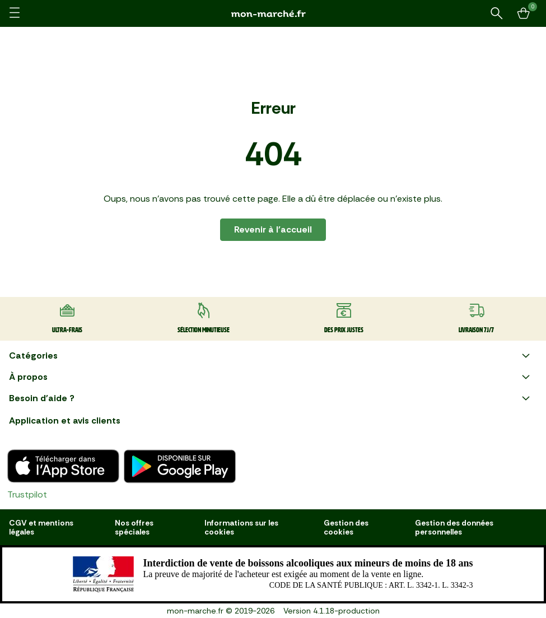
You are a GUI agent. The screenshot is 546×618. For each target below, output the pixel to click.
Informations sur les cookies (241, 527)
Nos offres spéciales (134, 527)
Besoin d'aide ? (271, 398)
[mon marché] (273, 13)
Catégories (271, 356)
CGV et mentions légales (41, 527)
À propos (271, 377)
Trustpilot (27, 494)
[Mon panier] (523, 13)
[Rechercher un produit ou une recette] (496, 13)
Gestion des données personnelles (454, 527)
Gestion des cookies (346, 527)
